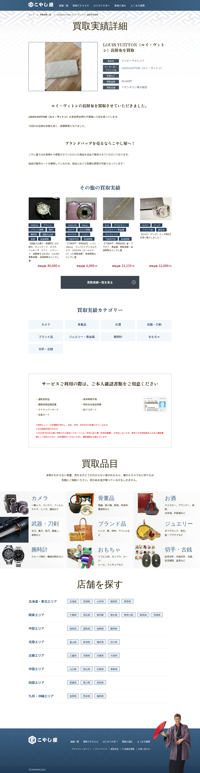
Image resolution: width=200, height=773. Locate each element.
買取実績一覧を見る (100, 282)
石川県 (113, 642)
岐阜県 (73, 628)
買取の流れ (120, 5)
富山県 (73, 642)
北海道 (73, 601)
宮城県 (86, 601)
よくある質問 (138, 5)
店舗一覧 (63, 5)
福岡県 (100, 696)
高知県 (100, 682)
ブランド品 (46, 337)
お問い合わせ (144, 748)
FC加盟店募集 (128, 748)
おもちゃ (154, 337)
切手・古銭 (46, 349)
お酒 (118, 324)
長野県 (100, 628)
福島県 (113, 601)
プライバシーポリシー (81, 748)
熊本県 (86, 696)
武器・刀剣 (154, 324)
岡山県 (86, 669)
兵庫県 (100, 655)
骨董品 (82, 324)
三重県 (73, 655)
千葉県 (73, 614)
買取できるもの (81, 5)
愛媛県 (73, 682)
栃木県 (113, 614)
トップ (31, 14)
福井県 (100, 642)
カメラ (46, 324)
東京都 (100, 614)
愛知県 (86, 628)
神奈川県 (128, 614)
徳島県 (113, 669)
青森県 (127, 601)
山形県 (100, 601)
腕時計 (118, 337)
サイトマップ (101, 748)
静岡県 (113, 628)
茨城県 (157, 614)
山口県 (73, 669)
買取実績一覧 (45, 14)
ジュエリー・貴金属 (82, 337)
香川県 (86, 682)
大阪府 (113, 655)
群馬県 (143, 614)
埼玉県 (86, 614)
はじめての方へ (102, 5)
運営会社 (115, 748)
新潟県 (86, 642)
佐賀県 (73, 696)
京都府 (86, 655)
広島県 (100, 669)
